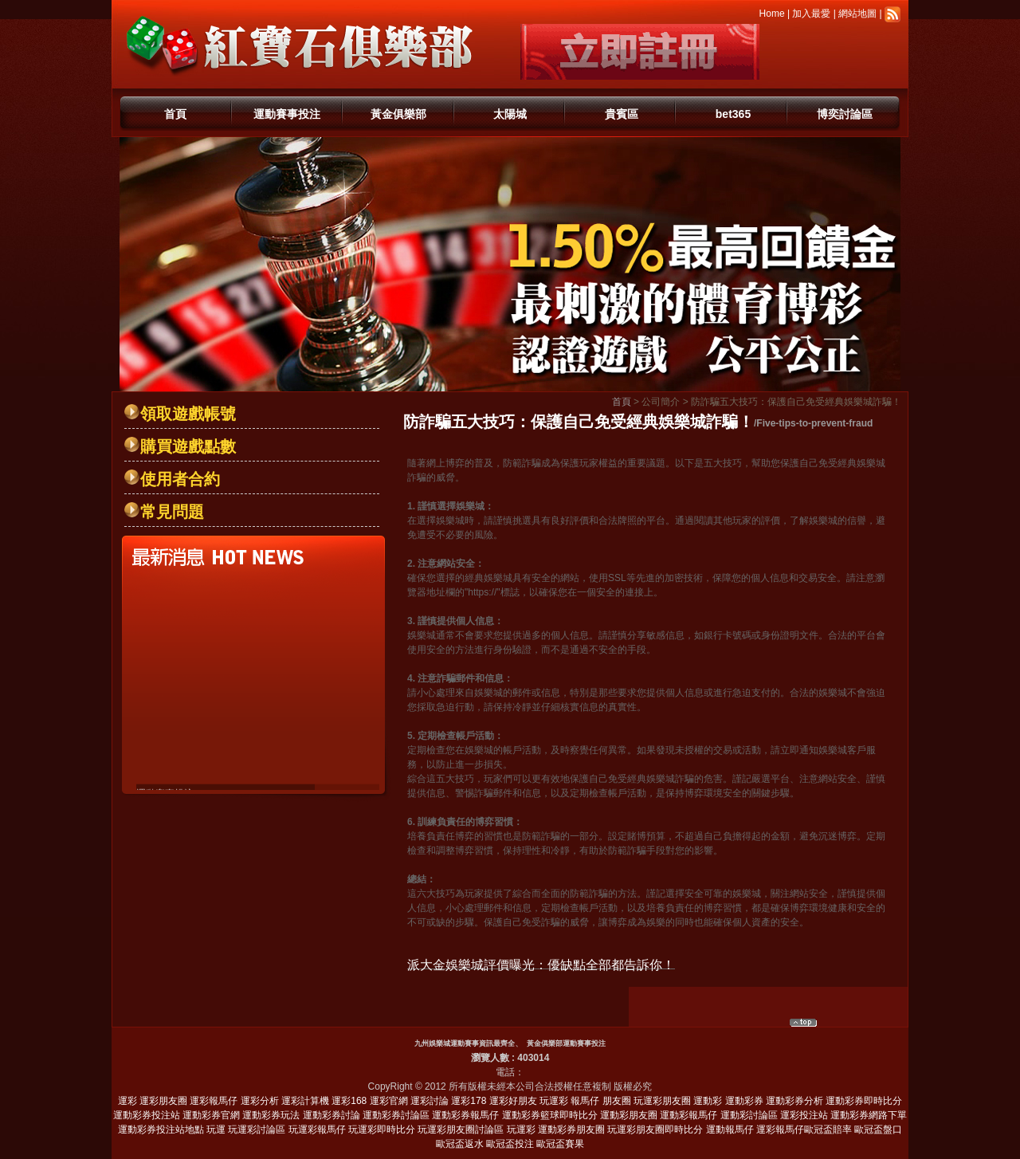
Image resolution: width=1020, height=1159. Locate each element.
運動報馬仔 (730, 1129)
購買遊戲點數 (188, 446)
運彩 (127, 1100)
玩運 (216, 1129)
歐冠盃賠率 (828, 1129)
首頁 (175, 114)
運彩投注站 (804, 1115)
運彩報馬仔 (213, 1100)
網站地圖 (857, 13)
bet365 (733, 114)
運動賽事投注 (286, 114)
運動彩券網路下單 (868, 1115)
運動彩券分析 (794, 1100)
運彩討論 (429, 1100)
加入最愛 (811, 13)
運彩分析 (260, 1100)
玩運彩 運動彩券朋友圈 (556, 1129)
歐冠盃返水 (460, 1143)
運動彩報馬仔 (688, 1115)
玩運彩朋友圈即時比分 (655, 1129)
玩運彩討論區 (256, 1129)
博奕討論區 (845, 114)
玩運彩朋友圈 (662, 1100)
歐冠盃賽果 (560, 1143)
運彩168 (349, 1100)
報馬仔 (585, 1100)
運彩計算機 (305, 1100)
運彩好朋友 (513, 1100)
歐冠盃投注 (510, 1143)
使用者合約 (180, 479)
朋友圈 (616, 1100)
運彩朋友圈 (163, 1100)
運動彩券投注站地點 (161, 1129)
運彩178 (468, 1100)
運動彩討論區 (749, 1115)
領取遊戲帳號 (188, 413)
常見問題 (172, 512)
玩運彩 (553, 1100)
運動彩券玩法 (271, 1115)
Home (772, 13)
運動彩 (707, 1100)
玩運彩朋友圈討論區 (461, 1129)
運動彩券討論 (331, 1115)
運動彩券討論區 (396, 1115)
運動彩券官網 (211, 1115)
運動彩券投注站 (146, 1115)
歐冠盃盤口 (878, 1129)
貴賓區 (621, 114)
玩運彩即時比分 (381, 1129)
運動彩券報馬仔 (465, 1115)
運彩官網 (389, 1100)
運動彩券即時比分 (864, 1100)
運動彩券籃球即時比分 (550, 1115)
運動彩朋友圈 (628, 1115)
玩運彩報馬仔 (317, 1129)
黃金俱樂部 (398, 114)
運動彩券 (744, 1100)
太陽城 (510, 114)
